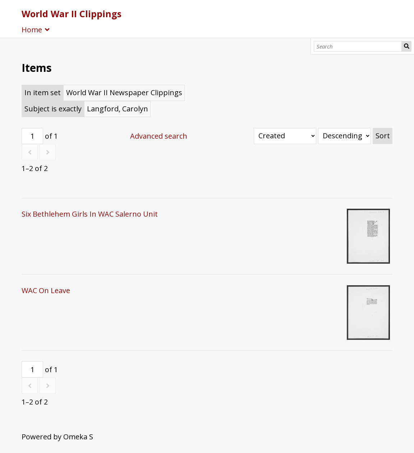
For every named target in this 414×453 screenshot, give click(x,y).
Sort (383, 135)
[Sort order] (344, 136)
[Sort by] (285, 136)
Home (32, 29)
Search (406, 46)
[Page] (32, 136)
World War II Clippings (71, 14)
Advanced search (158, 136)
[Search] (358, 46)
